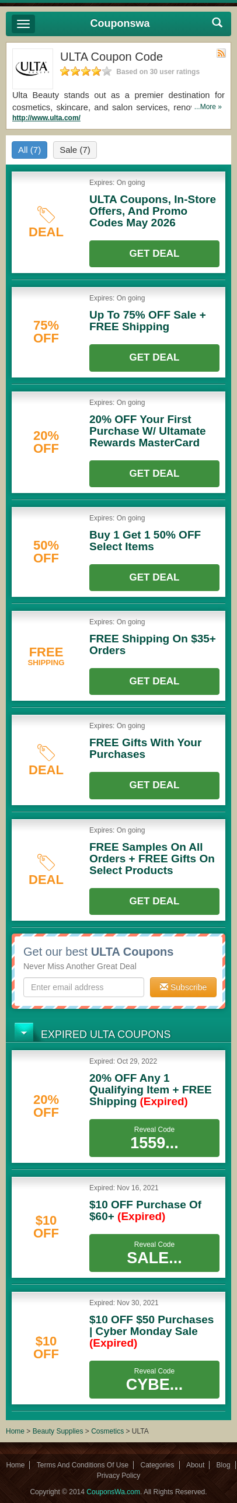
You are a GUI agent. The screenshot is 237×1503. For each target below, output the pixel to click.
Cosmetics (107, 1431)
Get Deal (155, 253)
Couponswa (120, 23)
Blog (224, 1465)
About (195, 1465)
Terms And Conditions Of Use (82, 1465)
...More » (208, 107)
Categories (158, 1465)
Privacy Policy (119, 1475)
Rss (221, 53)
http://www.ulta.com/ (46, 118)
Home (15, 1431)
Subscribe (183, 987)
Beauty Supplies (58, 1431)
